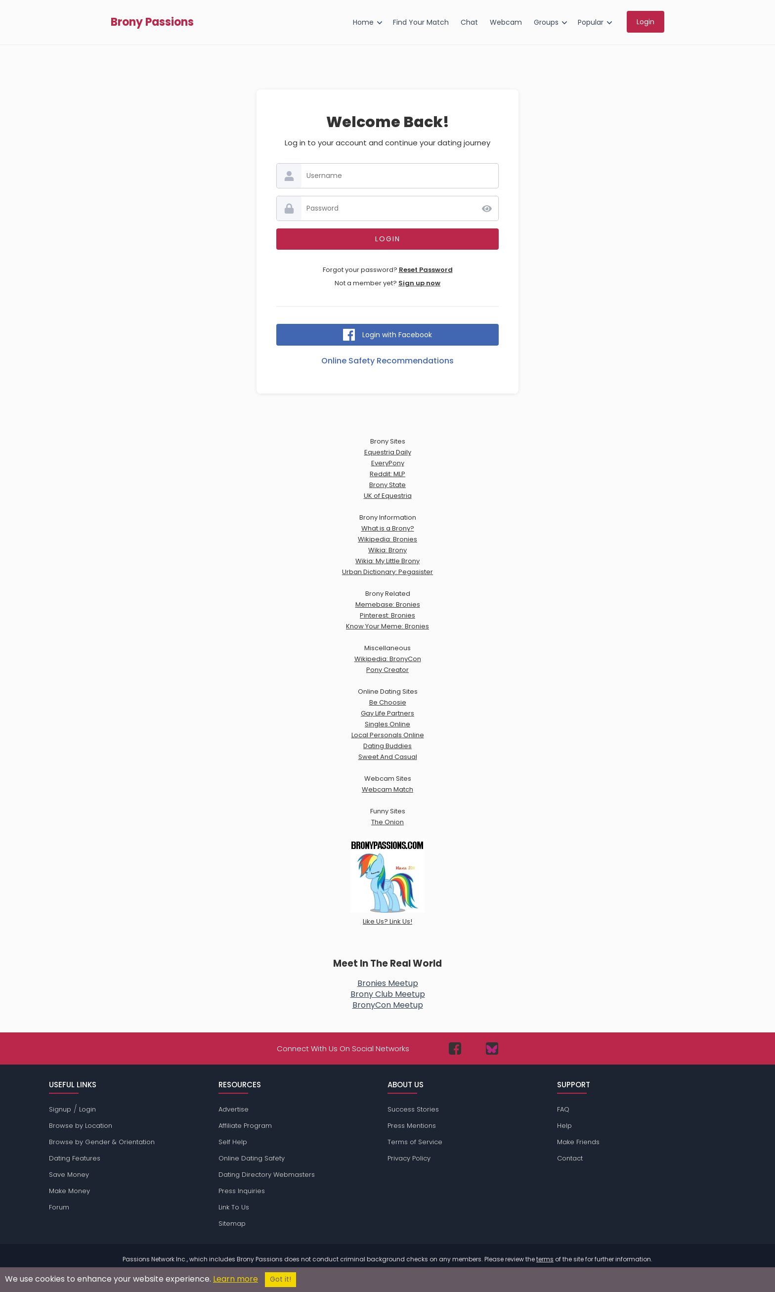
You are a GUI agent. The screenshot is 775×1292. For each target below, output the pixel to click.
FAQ (563, 1109)
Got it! (280, 1279)
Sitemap (232, 1223)
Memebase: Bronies (387, 604)
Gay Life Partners (387, 713)
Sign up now (419, 283)
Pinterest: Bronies (387, 615)
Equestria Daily (387, 452)
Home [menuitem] (363, 22)
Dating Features (74, 1158)
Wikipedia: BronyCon (387, 659)
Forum (59, 1207)
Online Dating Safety (251, 1158)
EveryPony (387, 463)
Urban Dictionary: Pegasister (387, 572)
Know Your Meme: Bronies (387, 626)
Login (87, 1109)
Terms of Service (415, 1142)
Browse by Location (80, 1125)
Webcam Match (387, 789)
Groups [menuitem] (546, 22)
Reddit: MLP (387, 474)
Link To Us (233, 1207)
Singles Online (387, 724)
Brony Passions (152, 22)
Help (564, 1125)
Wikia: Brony (387, 550)
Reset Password (426, 269)
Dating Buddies (387, 746)
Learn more (235, 1279)
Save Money (69, 1174)
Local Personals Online (387, 735)
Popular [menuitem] (590, 22)
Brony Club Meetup (387, 994)
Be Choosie (387, 702)
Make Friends (578, 1142)
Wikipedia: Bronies (387, 539)
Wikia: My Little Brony (387, 561)
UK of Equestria (388, 495)
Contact (570, 1158)
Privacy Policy (409, 1158)
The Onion (387, 822)
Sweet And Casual (387, 756)
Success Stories (413, 1109)
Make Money (69, 1191)
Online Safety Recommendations (387, 360)
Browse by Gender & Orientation (102, 1142)
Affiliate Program (245, 1125)
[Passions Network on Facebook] (455, 1048)
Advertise (233, 1109)
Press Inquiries (241, 1191)
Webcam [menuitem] (506, 22)
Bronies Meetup (387, 983)
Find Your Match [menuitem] (421, 22)
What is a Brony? (387, 528)
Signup (60, 1109)
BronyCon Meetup (387, 1005)
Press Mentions (412, 1125)
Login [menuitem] (645, 22)
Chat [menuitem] (469, 22)
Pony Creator (387, 669)
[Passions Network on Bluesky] (492, 1048)
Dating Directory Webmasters (266, 1174)
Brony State (387, 485)
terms (545, 1259)
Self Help (232, 1142)
